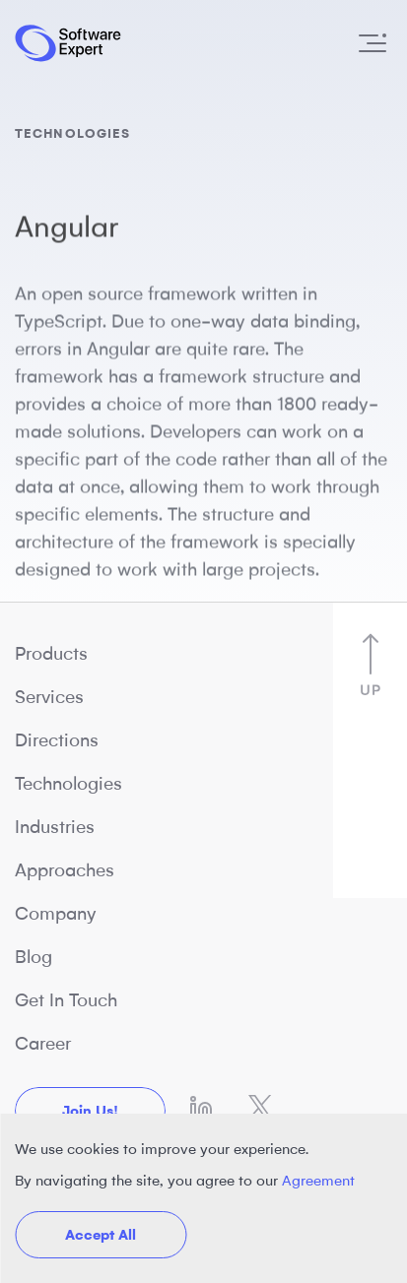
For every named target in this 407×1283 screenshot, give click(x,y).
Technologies (68, 784)
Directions (57, 740)
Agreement (318, 1180)
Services (49, 697)
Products (51, 654)
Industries (55, 827)
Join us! (90, 1111)
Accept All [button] (100, 1235)
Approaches (64, 870)
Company (56, 914)
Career (43, 1044)
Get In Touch (66, 1000)
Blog (33, 957)
